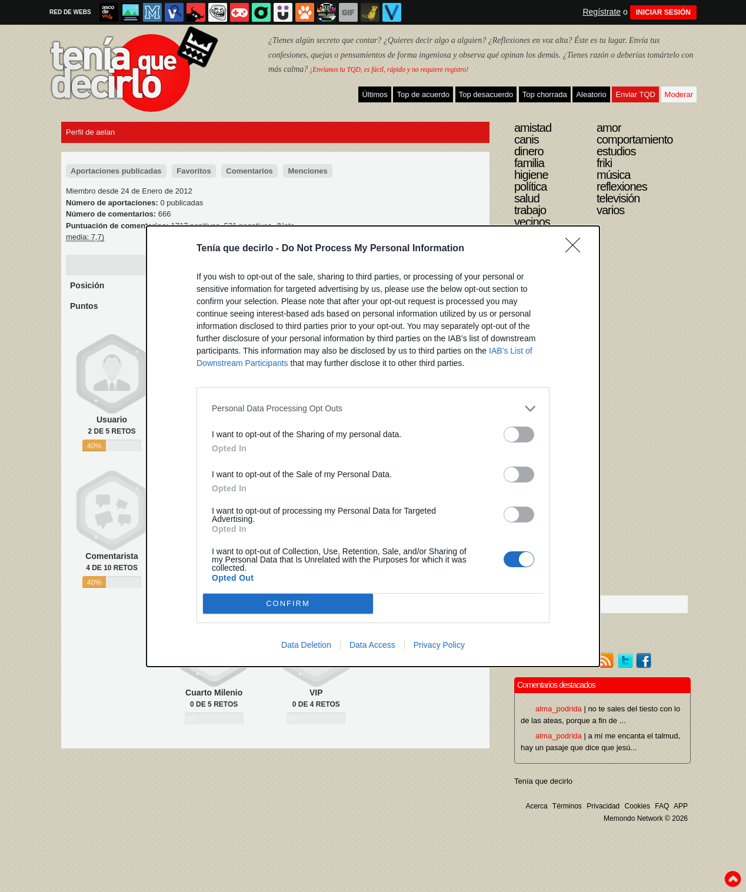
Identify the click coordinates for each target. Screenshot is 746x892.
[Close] (576, 249)
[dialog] (373, 446)
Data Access (372, 645)
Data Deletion (306, 645)
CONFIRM (288, 602)
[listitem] (373, 408)
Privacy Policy (439, 645)
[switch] (519, 434)
